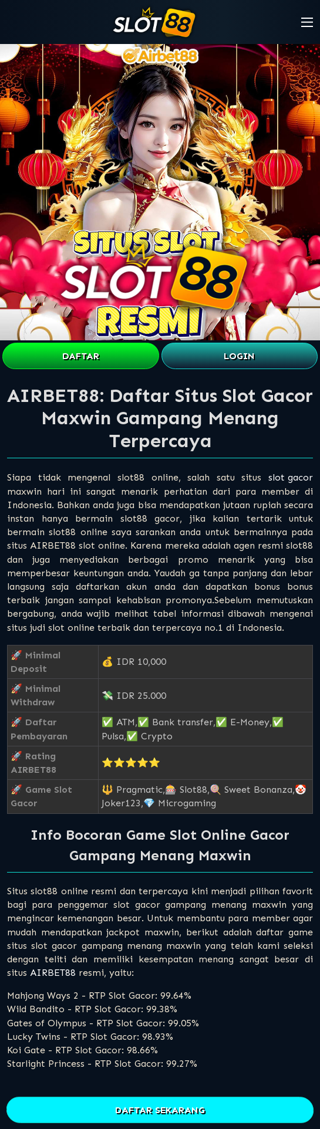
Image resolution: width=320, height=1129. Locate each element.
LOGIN (239, 355)
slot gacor (290, 477)
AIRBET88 (53, 972)
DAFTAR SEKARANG (160, 1110)
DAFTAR (80, 355)
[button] (307, 22)
